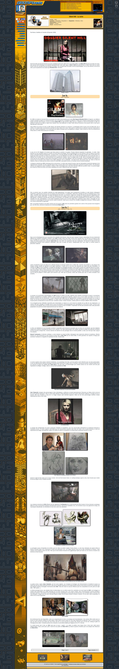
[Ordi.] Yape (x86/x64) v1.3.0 (71, 5)
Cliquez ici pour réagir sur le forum (77, 664)
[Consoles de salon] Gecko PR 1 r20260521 (73, 6)
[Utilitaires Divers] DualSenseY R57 (72, 8)
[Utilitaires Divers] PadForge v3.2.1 (72, 7)
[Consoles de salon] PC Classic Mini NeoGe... (74, 9)
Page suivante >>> (93, 650)
